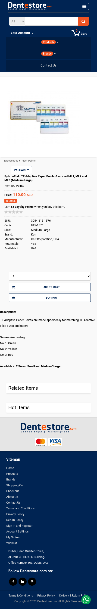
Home (10, 468)
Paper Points (28, 160)
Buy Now (34, 297)
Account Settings (17, 531)
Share (21, 170)
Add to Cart (36, 287)
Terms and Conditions (20, 508)
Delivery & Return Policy (73, 595)
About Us (12, 497)
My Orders (13, 537)
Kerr (7, 185)
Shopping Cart (15, 485)
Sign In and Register (19, 525)
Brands (11, 479)
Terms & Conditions (21, 595)
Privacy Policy (15, 514)
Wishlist (11, 543)
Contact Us (13, 502)
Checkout (12, 491)
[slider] (13, 212)
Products (12, 473)
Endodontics (11, 160)
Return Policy (14, 520)
